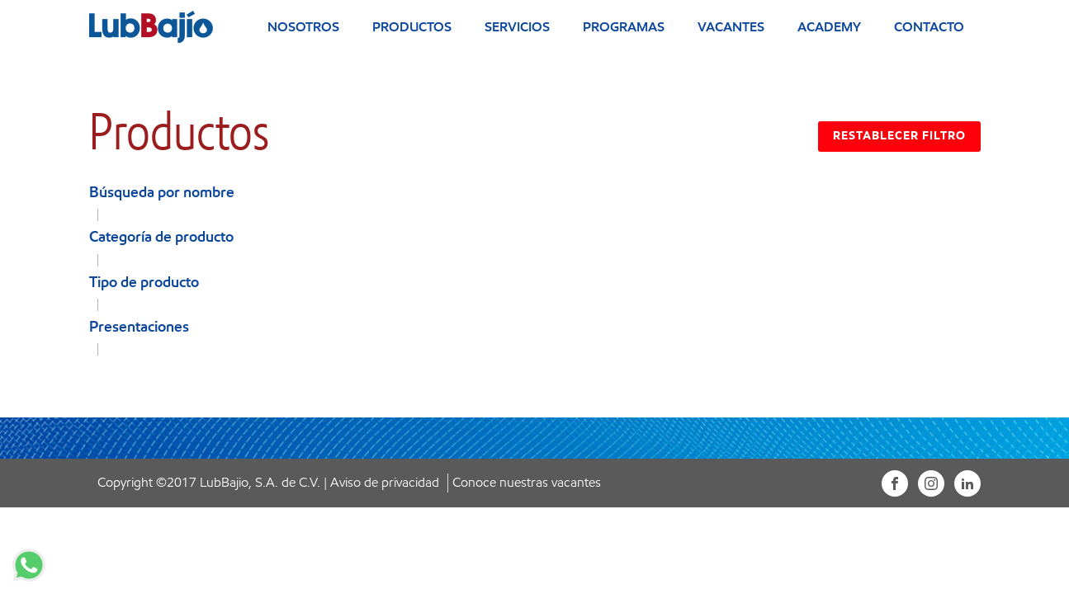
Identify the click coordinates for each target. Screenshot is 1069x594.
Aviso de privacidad (384, 482)
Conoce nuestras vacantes (526, 482)
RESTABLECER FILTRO (899, 136)
